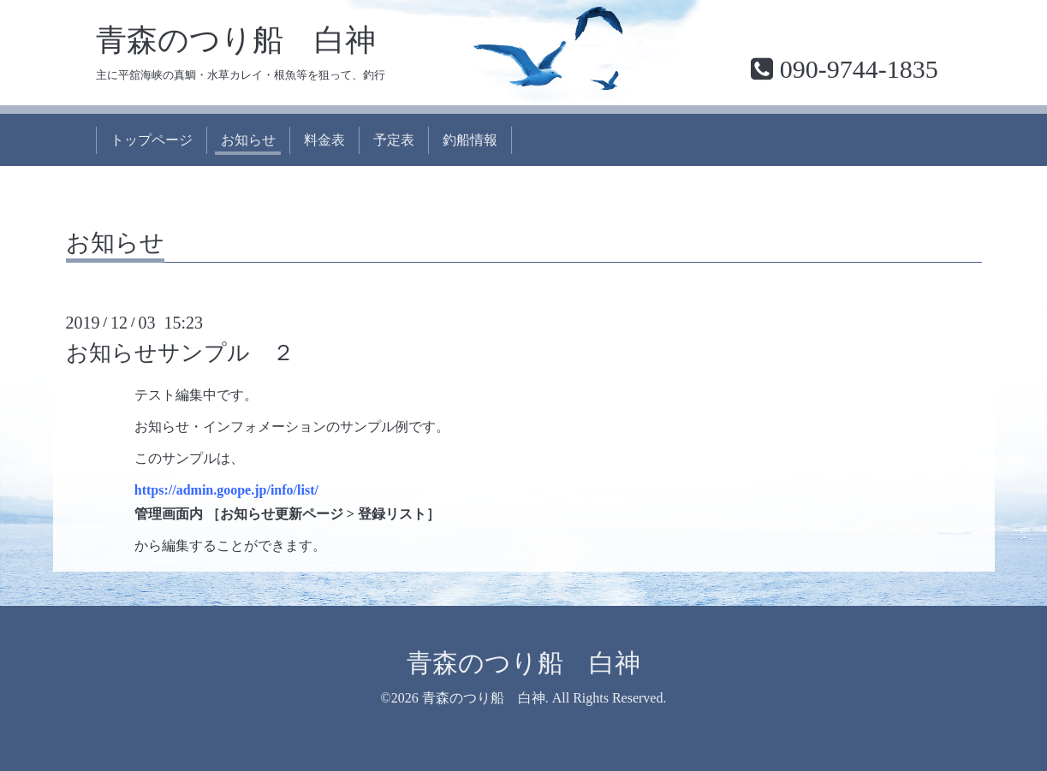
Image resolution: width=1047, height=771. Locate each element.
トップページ (151, 140)
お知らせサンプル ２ (180, 353)
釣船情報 (470, 140)
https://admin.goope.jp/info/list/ (226, 490)
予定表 (393, 140)
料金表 (324, 140)
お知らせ (248, 140)
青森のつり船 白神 (236, 40)
